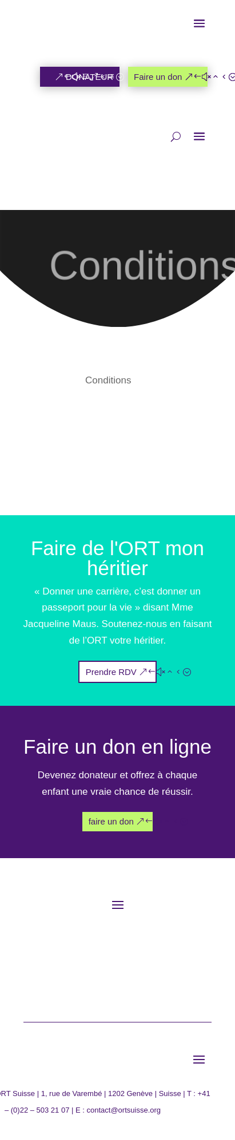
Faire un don (158, 77)
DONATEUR (89, 77)
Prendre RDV (111, 672)
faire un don (111, 821)
